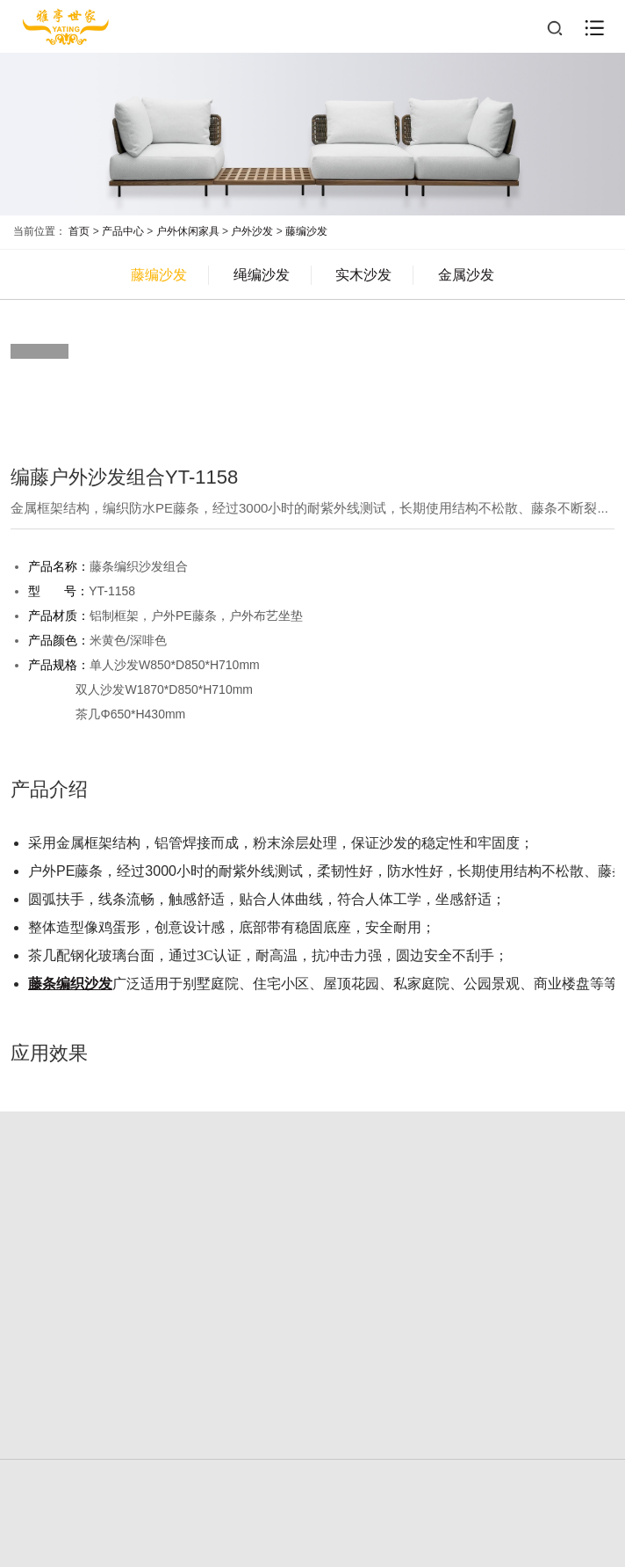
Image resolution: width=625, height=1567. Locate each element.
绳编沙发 (261, 274)
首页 (79, 231)
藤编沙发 (306, 231)
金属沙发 (466, 274)
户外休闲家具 (187, 231)
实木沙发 (363, 274)
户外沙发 (252, 231)
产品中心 (123, 231)
